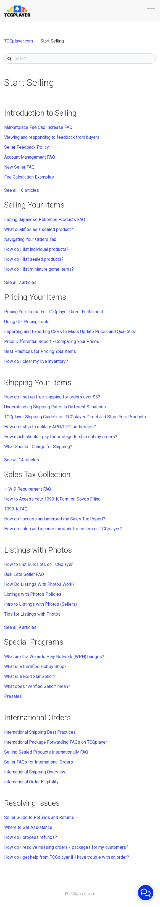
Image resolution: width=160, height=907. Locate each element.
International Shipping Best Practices (40, 732)
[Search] (80, 58)
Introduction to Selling (40, 113)
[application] (145, 892)
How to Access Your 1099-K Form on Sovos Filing (52, 499)
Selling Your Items (34, 204)
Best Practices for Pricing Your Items (40, 351)
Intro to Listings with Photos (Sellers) (40, 604)
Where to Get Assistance (28, 827)
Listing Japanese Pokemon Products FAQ (44, 219)
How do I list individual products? (36, 249)
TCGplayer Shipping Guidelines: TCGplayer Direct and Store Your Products (75, 416)
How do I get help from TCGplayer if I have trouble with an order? (66, 857)
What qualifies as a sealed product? (38, 229)
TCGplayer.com (18, 41)
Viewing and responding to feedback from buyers (51, 137)
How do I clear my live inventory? (36, 361)
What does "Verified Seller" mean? (37, 686)
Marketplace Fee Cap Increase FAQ (38, 127)
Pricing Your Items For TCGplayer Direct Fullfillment (53, 311)
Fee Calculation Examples (29, 177)
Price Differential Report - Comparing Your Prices (51, 341)
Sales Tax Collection (37, 474)
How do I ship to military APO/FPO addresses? (50, 426)
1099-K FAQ (16, 509)
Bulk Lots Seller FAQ (24, 574)
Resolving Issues (32, 803)
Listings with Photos (38, 550)
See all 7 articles (20, 282)
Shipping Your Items (37, 382)
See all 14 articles (21, 459)
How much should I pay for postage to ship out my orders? (60, 436)
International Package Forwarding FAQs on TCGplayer (55, 742)
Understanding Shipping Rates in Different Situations (55, 406)
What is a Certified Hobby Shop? (35, 666)
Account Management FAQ (29, 157)
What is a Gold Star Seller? (29, 676)
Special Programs (33, 642)
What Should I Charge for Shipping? (38, 446)
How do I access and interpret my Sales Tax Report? (54, 519)
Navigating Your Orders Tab (30, 239)
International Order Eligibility (31, 781)
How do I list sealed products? (34, 259)
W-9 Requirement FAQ (29, 489)
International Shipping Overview (34, 772)
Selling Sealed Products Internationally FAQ (46, 752)
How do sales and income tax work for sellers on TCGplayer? (63, 528)
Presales (13, 696)
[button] (150, 10)
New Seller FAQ (19, 167)
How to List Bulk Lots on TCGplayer (38, 564)
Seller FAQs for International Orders (38, 762)
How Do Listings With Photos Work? (39, 584)
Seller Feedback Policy (26, 147)
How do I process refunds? (30, 837)
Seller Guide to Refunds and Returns (39, 817)
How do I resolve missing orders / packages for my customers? (66, 847)
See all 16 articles (21, 190)
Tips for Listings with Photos (32, 614)
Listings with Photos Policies (32, 594)
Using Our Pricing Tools (26, 321)
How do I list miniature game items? (39, 269)
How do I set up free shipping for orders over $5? (52, 397)
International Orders (37, 717)
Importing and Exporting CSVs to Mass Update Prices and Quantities (70, 331)
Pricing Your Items (35, 297)
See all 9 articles (20, 627)
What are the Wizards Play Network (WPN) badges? (54, 656)
